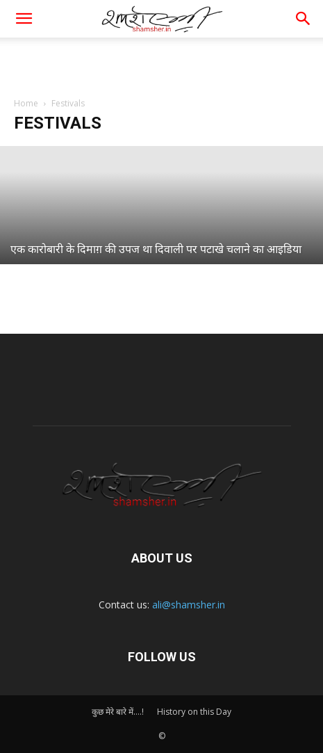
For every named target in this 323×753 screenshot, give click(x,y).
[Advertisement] (162, 61)
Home (26, 103)
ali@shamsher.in (188, 604)
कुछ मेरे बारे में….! (118, 712)
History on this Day (194, 712)
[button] (303, 19)
